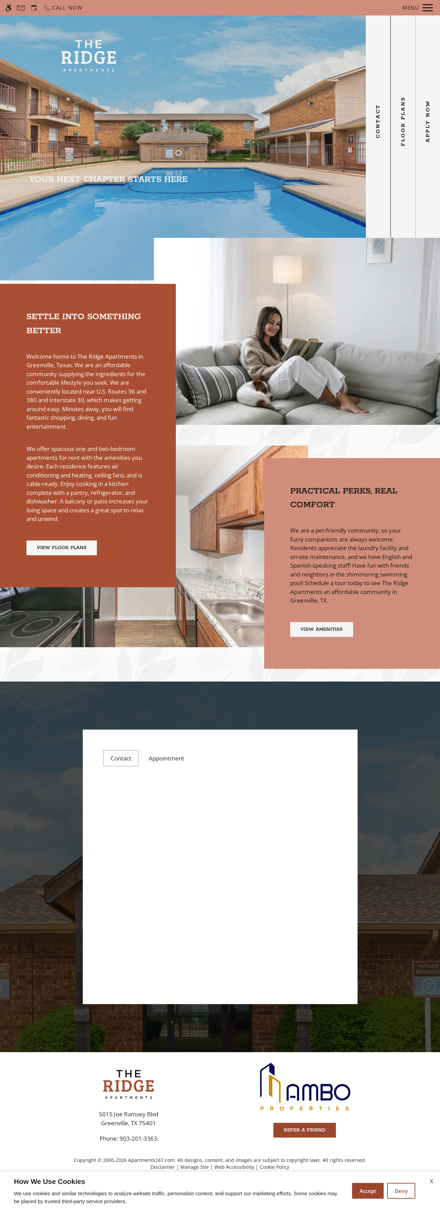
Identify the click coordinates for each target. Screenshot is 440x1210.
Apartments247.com (151, 1160)
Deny (401, 1190)
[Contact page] (20, 8)
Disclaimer (162, 1167)
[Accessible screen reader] (8, 8)
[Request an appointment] (34, 8)
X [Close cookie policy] (431, 1181)
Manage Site (194, 1167)
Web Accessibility (234, 1167)
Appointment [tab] (166, 758)
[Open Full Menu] (417, 8)
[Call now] (63, 8)
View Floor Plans (62, 548)
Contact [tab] (121, 758)
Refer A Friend (305, 1130)
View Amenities (322, 629)
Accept (368, 1190)
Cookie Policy (274, 1167)
